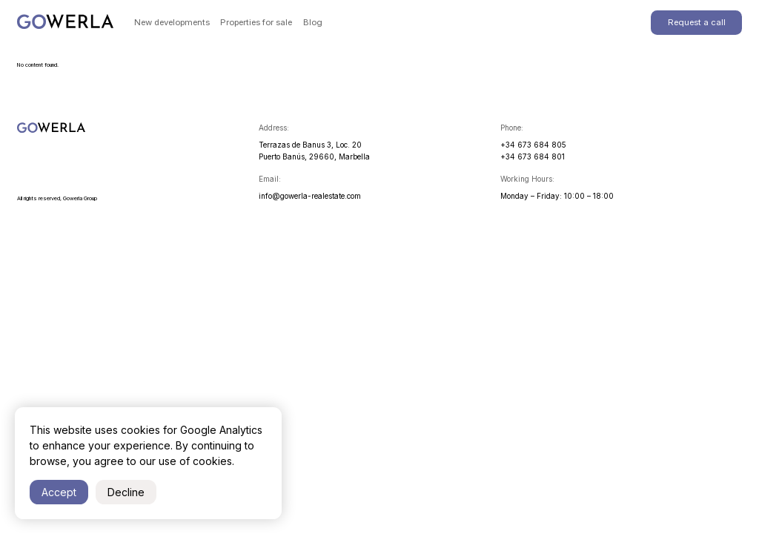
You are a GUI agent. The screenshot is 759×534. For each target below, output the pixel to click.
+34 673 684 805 (533, 144)
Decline (126, 492)
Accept (59, 492)
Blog (312, 22)
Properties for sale (256, 22)
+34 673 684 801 (532, 156)
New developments (172, 22)
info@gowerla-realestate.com (310, 195)
